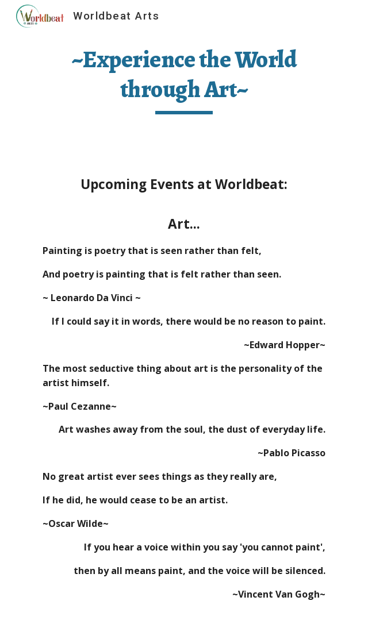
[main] (183, 79)
